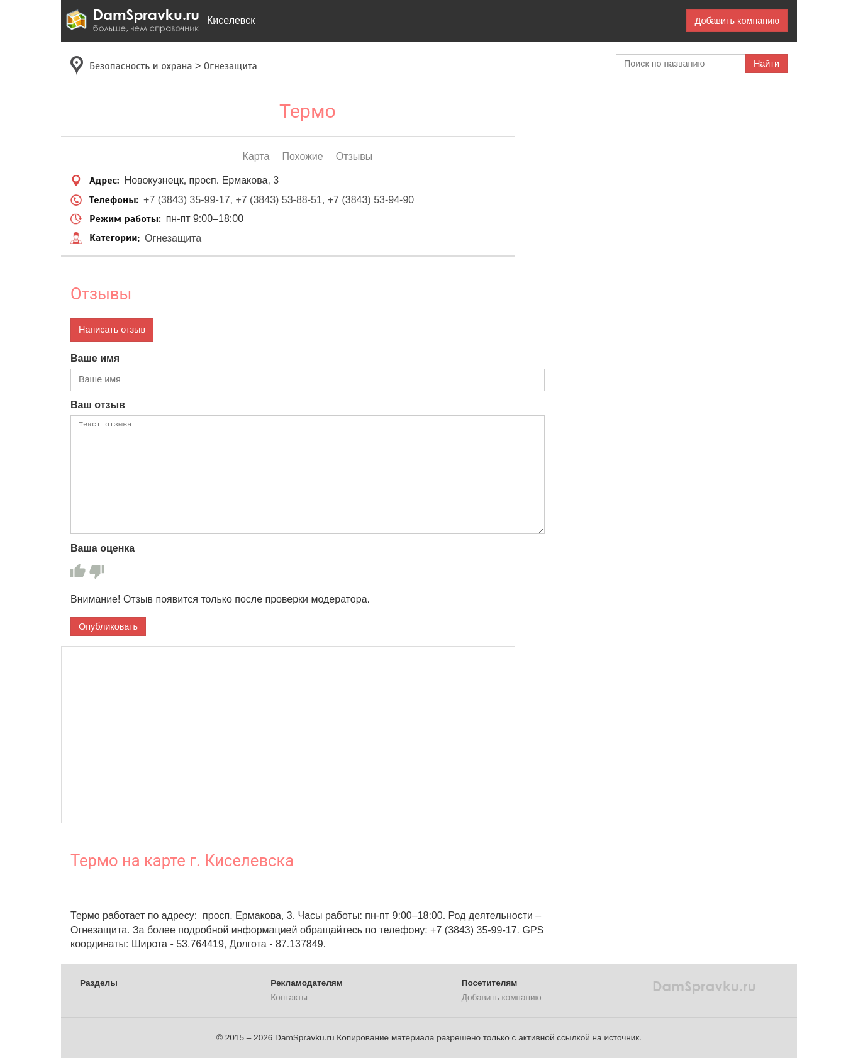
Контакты (289, 997)
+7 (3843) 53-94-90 (371, 199)
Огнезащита (173, 238)
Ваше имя (95, 358)
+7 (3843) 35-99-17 (186, 199)
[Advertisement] (288, 735)
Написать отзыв (112, 330)
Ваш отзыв (97, 404)
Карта (256, 156)
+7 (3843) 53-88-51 (278, 199)
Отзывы (354, 156)
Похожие (302, 156)
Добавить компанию (736, 21)
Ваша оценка (102, 548)
